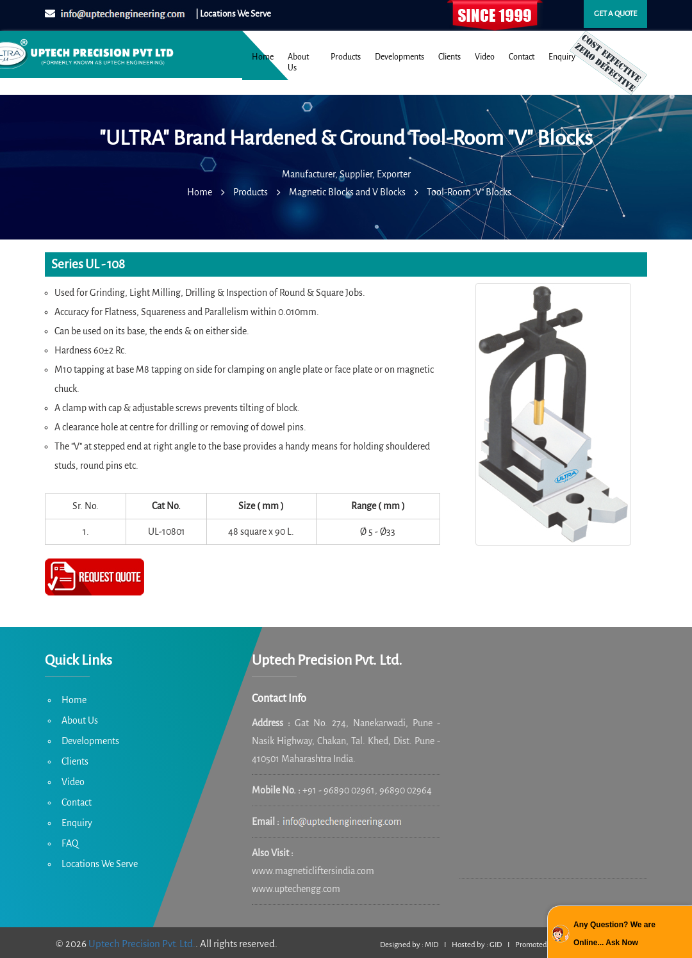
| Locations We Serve (233, 14)
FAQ (70, 843)
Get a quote (615, 14)
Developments (399, 57)
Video (485, 57)
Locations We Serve (100, 864)
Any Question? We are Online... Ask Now (614, 933)
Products (346, 57)
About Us (298, 62)
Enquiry (561, 57)
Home (263, 57)
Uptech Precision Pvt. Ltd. (141, 943)
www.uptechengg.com (296, 889)
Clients (449, 57)
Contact (521, 57)
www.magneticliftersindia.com (313, 871)
